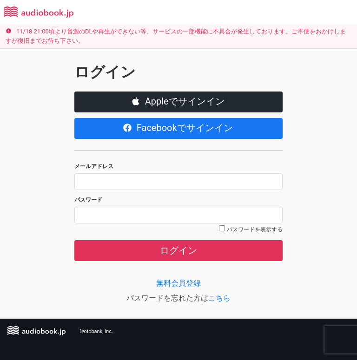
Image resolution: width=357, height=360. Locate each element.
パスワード (88, 199)
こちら (219, 298)
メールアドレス (93, 166)
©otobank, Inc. (96, 331)
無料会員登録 (178, 283)
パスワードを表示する (255, 229)
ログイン (178, 250)
